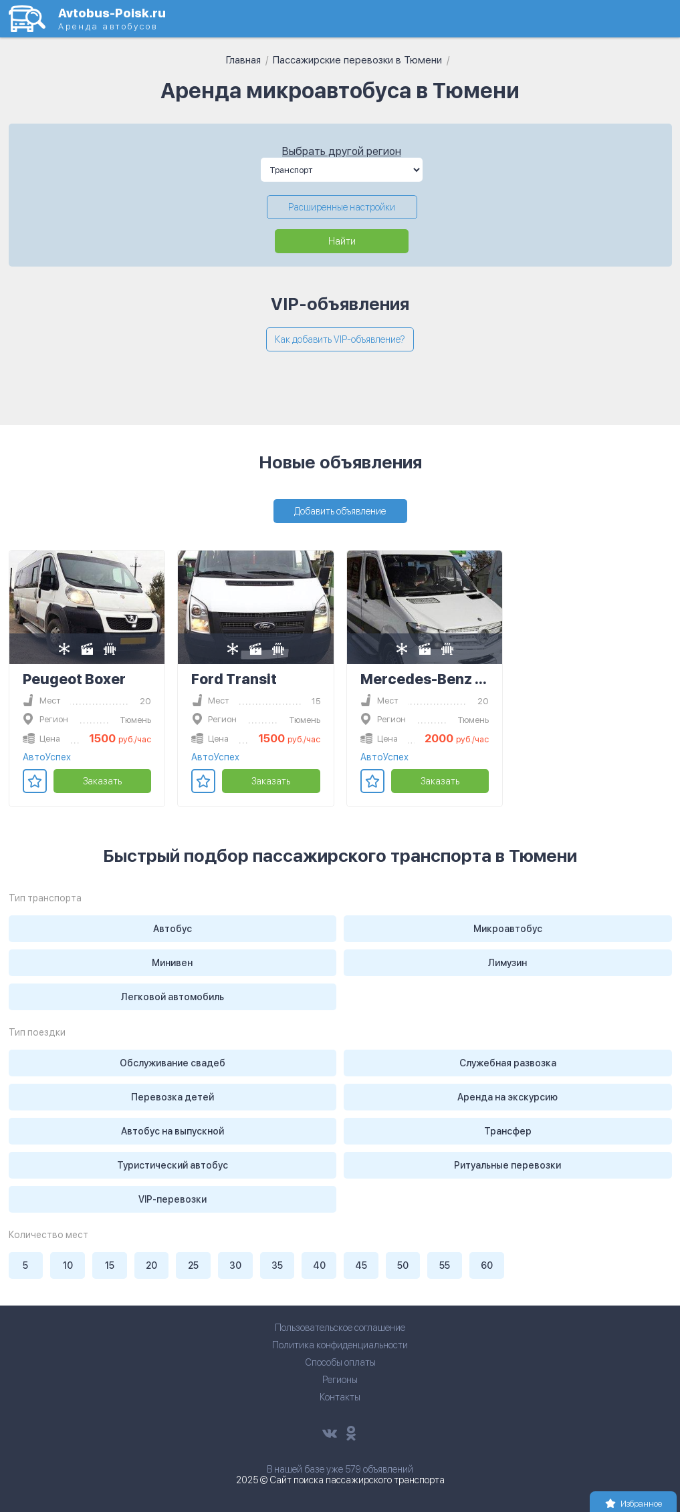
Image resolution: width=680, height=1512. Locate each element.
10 (68, 1265)
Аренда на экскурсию (507, 1097)
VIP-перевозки (172, 1199)
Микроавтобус (507, 928)
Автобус (172, 928)
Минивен (172, 962)
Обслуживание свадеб (172, 1063)
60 (487, 1265)
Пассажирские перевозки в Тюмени (357, 60)
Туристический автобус (172, 1165)
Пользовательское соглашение (340, 1327)
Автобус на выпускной (172, 1131)
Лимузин (507, 962)
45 (361, 1265)
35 (277, 1265)
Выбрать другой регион (341, 151)
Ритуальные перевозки (507, 1165)
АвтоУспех (47, 757)
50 (403, 1265)
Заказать (102, 781)
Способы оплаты (340, 1362)
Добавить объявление (340, 511)
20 (151, 1265)
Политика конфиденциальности (340, 1345)
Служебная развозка (507, 1063)
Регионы (340, 1379)
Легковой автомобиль (172, 997)
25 (193, 1265)
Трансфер (508, 1131)
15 (109, 1265)
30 (235, 1265)
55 (444, 1265)
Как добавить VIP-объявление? (340, 339)
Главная (243, 60)
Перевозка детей (172, 1097)
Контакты (340, 1397)
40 (319, 1265)
